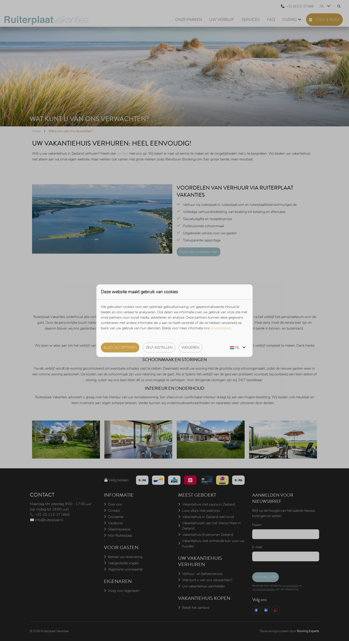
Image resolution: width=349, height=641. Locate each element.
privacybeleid (221, 328)
